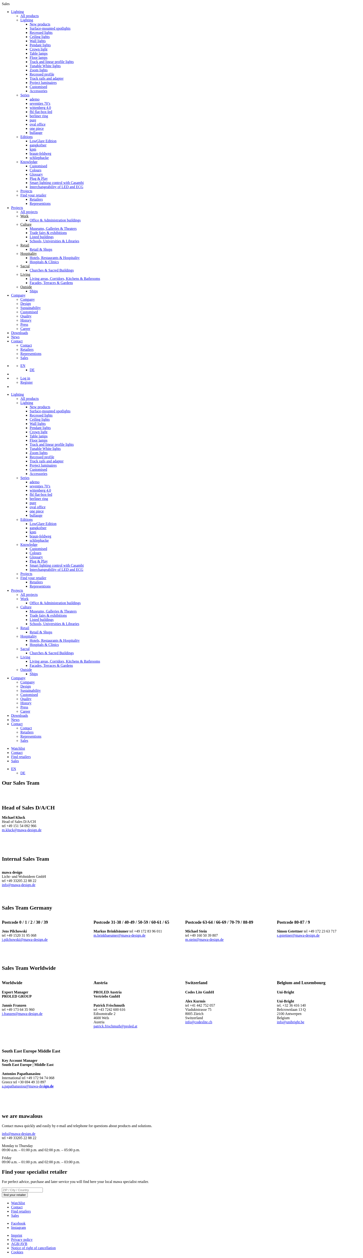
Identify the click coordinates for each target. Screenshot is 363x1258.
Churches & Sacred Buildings (52, 270)
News (15, 337)
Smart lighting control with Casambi (57, 183)
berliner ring (39, 116)
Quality (25, 316)
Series (24, 95)
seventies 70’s (40, 103)
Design (25, 304)
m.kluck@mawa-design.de (21, 830)
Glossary (36, 174)
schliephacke (39, 158)
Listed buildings (42, 237)
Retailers (36, 199)
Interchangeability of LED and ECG (56, 187)
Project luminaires (43, 83)
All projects (29, 212)
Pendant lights (40, 45)
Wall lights (38, 41)
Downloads (19, 333)
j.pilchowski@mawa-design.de (25, 940)
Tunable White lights (45, 66)
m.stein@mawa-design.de (204, 940)
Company (18, 295)
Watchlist (18, 748)
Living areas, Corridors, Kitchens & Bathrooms (65, 279)
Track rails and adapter (46, 78)
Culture (25, 607)
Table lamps (39, 53)
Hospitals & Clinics (44, 262)
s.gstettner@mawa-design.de (298, 935)
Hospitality (28, 636)
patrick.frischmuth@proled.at (115, 1026)
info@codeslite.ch (198, 1022)
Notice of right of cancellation (33, 1248)
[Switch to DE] (32, 370)
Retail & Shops (41, 249)
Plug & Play (39, 178)
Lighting (17, 12)
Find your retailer (33, 195)
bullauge (36, 133)
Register (26, 382)
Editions (26, 137)
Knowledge (29, 162)
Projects (26, 191)
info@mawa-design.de (18, 885)
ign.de (48, 1086)
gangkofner (38, 145)
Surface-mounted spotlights (50, 28)
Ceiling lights (40, 37)
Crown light (38, 49)
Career (25, 329)
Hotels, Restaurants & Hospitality (55, 258)
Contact (17, 341)
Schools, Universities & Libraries (54, 241)
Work (24, 599)
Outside (26, 670)
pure (33, 120)
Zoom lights (39, 70)
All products (29, 16)
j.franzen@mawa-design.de (22, 1014)
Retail (24, 628)
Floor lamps (38, 58)
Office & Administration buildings (55, 220)
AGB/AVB (19, 1244)
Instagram (18, 1228)
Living (25, 657)
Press (24, 324)
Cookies (17, 1252)
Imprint (16, 1235)
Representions (40, 203)
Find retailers (21, 757)
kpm (33, 149)
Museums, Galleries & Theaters (53, 229)
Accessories (38, 91)
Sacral (25, 649)
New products (40, 24)
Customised (38, 87)
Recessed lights (41, 33)
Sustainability (30, 308)
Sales (24, 358)
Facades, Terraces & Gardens (51, 283)
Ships (34, 291)
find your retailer (15, 1195)
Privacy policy (22, 1240)
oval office (38, 124)
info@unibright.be (290, 1022)
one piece (37, 128)
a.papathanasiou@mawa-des (23, 1086)
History (25, 320)
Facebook (18, 1223)
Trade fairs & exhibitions (48, 233)
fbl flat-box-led (41, 112)
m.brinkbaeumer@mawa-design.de (119, 935)
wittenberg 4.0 (40, 108)
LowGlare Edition (43, 141)
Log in (25, 378)
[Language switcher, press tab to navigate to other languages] (22, 366)
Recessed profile (42, 74)
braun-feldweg (40, 153)
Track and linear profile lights (52, 62)
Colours (35, 170)
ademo (35, 99)
